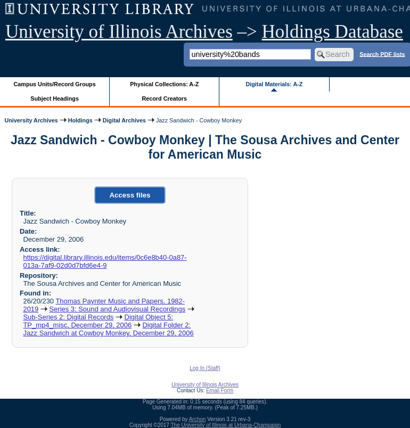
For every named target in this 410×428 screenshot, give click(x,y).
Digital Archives (124, 120)
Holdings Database (332, 31)
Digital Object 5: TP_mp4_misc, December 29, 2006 (98, 321)
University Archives (31, 120)
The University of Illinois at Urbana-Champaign (226, 425)
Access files (129, 195)
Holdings (80, 120)
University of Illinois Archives (119, 31)
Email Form (219, 390)
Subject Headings (54, 98)
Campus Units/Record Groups (55, 84)
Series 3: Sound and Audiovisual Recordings (117, 309)
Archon (197, 419)
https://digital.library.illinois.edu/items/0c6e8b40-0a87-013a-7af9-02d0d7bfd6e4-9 (104, 261)
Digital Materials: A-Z (273, 84)
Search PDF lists (382, 54)
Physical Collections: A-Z (164, 84)
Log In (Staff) (205, 368)
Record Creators (164, 98)
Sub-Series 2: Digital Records (68, 317)
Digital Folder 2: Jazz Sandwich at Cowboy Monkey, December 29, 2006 (108, 329)
